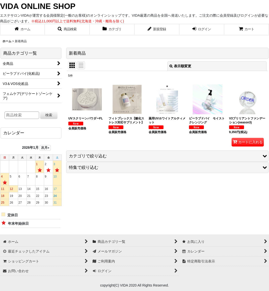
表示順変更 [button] (180, 66)
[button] (67, 29)
